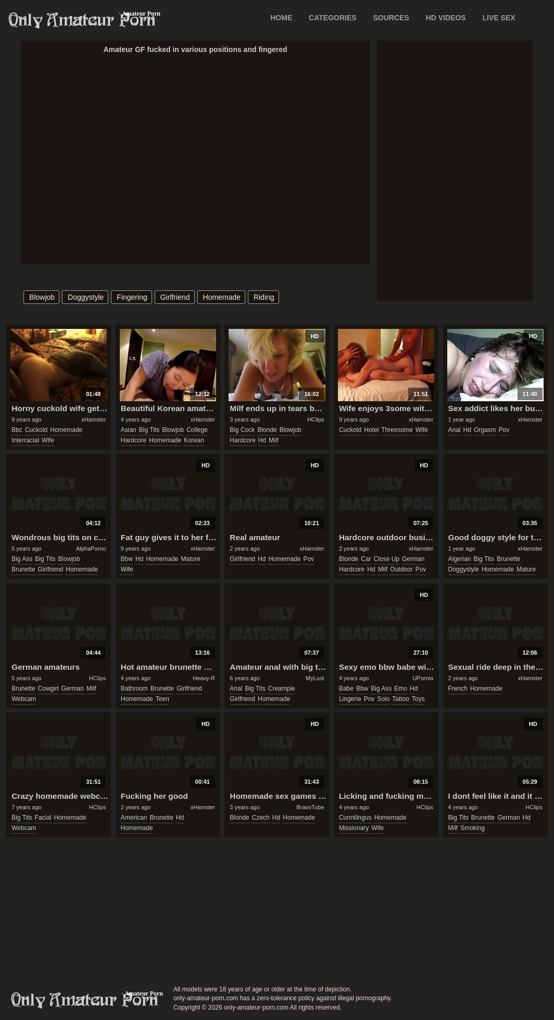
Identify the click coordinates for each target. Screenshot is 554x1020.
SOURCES (391, 18)
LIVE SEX (499, 18)
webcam (23, 699)
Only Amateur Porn (82, 20)
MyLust (315, 678)
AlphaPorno (91, 548)
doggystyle (86, 297)
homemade (222, 297)
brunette (23, 569)
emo (400, 688)
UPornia (422, 678)
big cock (242, 430)
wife (48, 440)
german (413, 559)
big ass (21, 559)
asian (128, 430)
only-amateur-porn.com (85, 1000)
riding (264, 297)
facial (43, 817)
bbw (127, 559)
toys (418, 699)
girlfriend (175, 297)
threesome (397, 430)
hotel (371, 430)
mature (190, 559)
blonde (266, 430)
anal (454, 430)
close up (386, 559)
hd (262, 440)
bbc (16, 430)
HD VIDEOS (446, 18)
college (197, 430)
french (458, 688)
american (134, 817)
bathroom (134, 688)
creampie (281, 688)
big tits (149, 430)
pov (504, 430)
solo (383, 699)
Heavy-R (204, 678)
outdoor (401, 569)
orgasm (485, 430)
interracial (25, 440)
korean (194, 440)
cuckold (36, 430)
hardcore (133, 440)
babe (346, 688)
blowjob (42, 297)
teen (162, 699)
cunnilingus (355, 817)
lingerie (350, 699)
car (366, 559)
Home (281, 18)
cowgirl (48, 688)
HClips (315, 419)
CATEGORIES (333, 18)
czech (261, 817)
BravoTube (310, 807)
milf (274, 440)
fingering (132, 297)
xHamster (93, 419)
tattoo (400, 699)
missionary (354, 828)
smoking (472, 828)
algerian (459, 559)
